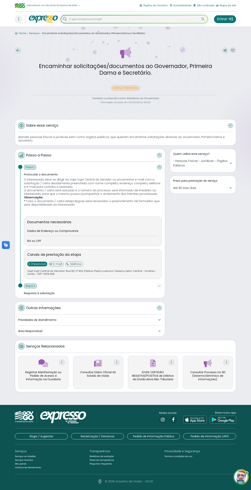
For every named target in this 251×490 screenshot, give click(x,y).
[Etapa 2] (30, 286)
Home (20, 33)
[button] (54, 5)
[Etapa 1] (30, 167)
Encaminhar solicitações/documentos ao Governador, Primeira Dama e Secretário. (94, 33)
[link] (162, 419)
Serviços (34, 33)
